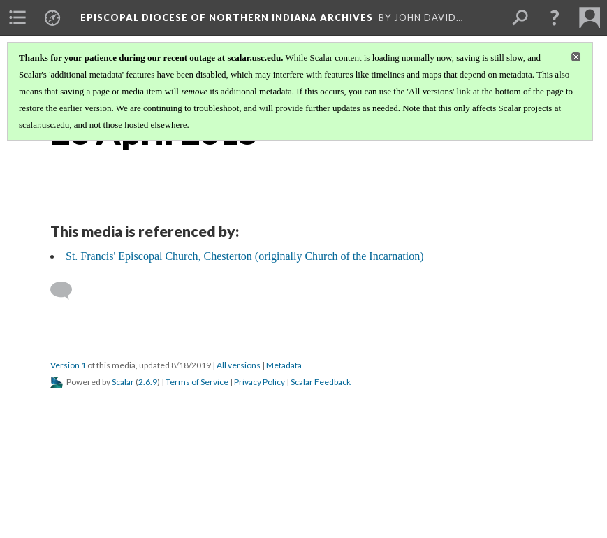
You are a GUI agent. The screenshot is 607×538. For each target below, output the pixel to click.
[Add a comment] (67, 291)
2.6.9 (147, 382)
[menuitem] (17, 17)
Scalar (123, 382)
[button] (554, 17)
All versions (239, 365)
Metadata (284, 365)
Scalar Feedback (321, 382)
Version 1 (68, 365)
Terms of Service (197, 382)
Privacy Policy (259, 382)
